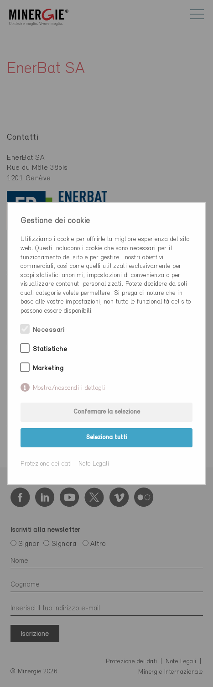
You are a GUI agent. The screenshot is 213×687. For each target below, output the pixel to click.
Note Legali (93, 464)
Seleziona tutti (106, 437)
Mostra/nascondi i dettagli (69, 388)
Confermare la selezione (106, 412)
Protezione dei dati (46, 464)
